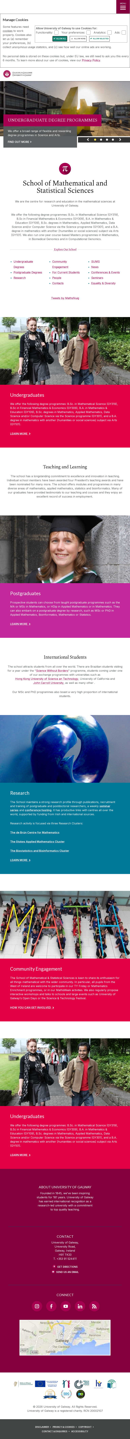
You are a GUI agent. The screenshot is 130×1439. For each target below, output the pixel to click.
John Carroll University (48, 683)
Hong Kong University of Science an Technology (46, 678)
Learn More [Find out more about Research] (18, 860)
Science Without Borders (52, 670)
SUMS (95, 261)
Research (20, 277)
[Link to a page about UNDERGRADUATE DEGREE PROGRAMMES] (52, 130)
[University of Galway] (17, 74)
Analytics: (100, 32)
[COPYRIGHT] (86, 1427)
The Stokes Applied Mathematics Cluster (37, 841)
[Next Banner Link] (120, 140)
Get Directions (67, 1266)
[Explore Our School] (65, 249)
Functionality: (44, 32)
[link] (65, 112)
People (56, 277)
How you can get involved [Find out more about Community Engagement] (30, 1007)
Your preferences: (73, 32)
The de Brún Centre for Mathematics (34, 832)
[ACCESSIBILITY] (79, 1431)
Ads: (117, 32)
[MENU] (123, 7)
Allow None (80, 39)
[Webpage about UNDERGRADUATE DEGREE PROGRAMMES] (65, 108)
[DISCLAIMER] (43, 1427)
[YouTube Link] (66, 1306)
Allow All (61, 39)
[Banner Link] (95, 140)
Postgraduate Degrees (28, 272)
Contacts (58, 283)
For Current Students (66, 272)
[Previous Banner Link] (87, 140)
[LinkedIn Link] (80, 1306)
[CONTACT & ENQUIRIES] (56, 1431)
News (95, 267)
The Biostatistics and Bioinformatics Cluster (39, 850)
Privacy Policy (91, 60)
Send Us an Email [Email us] (67, 1272)
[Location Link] (65, 1353)
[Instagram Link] (37, 1306)
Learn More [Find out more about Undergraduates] (18, 433)
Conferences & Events (105, 272)
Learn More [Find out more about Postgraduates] (18, 624)
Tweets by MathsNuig (65, 298)
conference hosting (38, 810)
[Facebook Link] (51, 1306)
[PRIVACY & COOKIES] (65, 1427)
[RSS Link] (94, 1306)
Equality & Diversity (103, 283)
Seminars (97, 277)
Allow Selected (101, 39)
